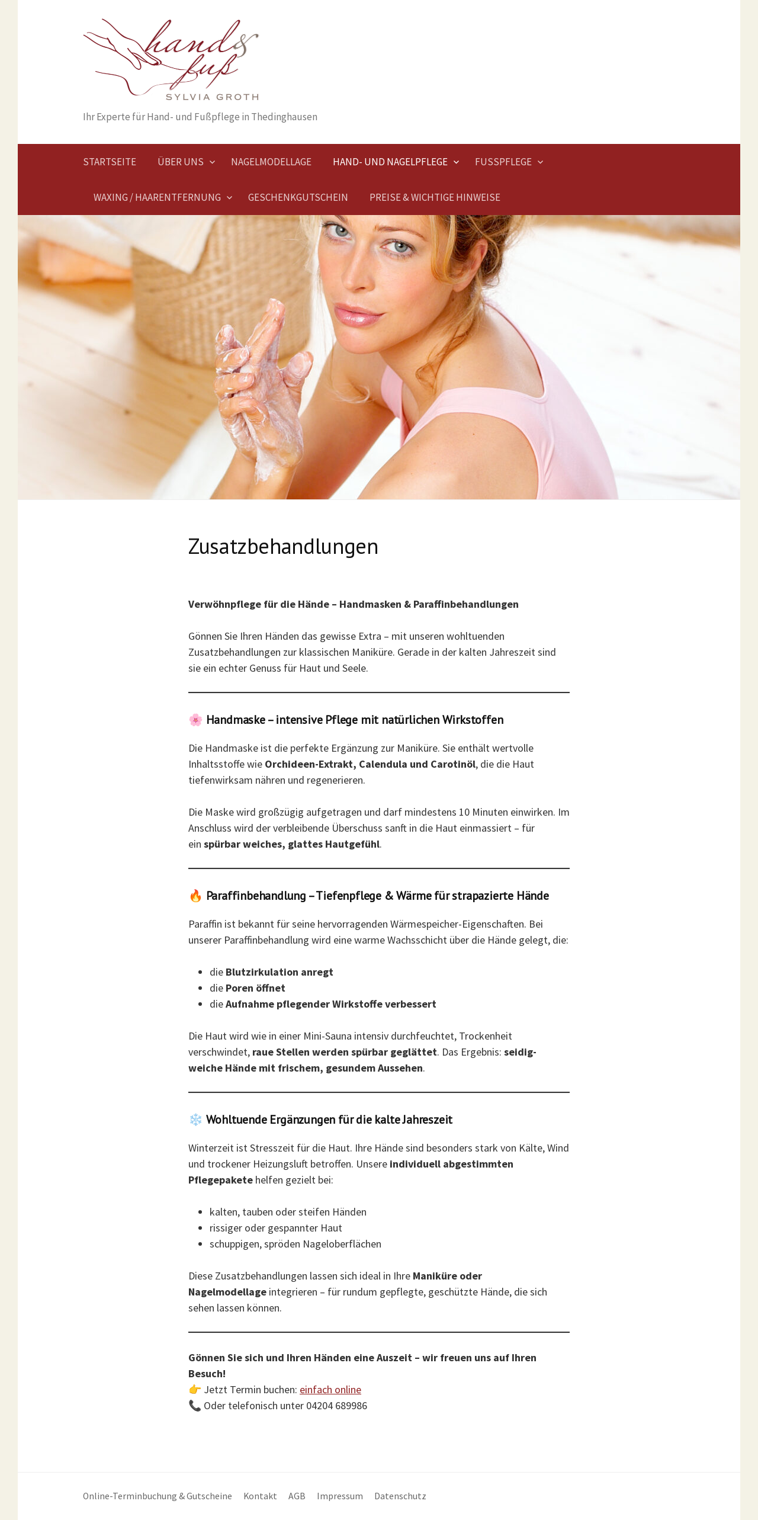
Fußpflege (503, 161)
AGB (297, 1496)
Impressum (340, 1496)
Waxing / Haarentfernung (157, 197)
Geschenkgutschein (298, 197)
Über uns (181, 161)
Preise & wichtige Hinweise (435, 197)
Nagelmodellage (271, 161)
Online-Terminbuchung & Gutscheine (157, 1496)
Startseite (109, 161)
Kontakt (260, 1496)
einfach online (330, 1389)
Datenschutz (400, 1496)
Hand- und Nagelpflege (390, 161)
